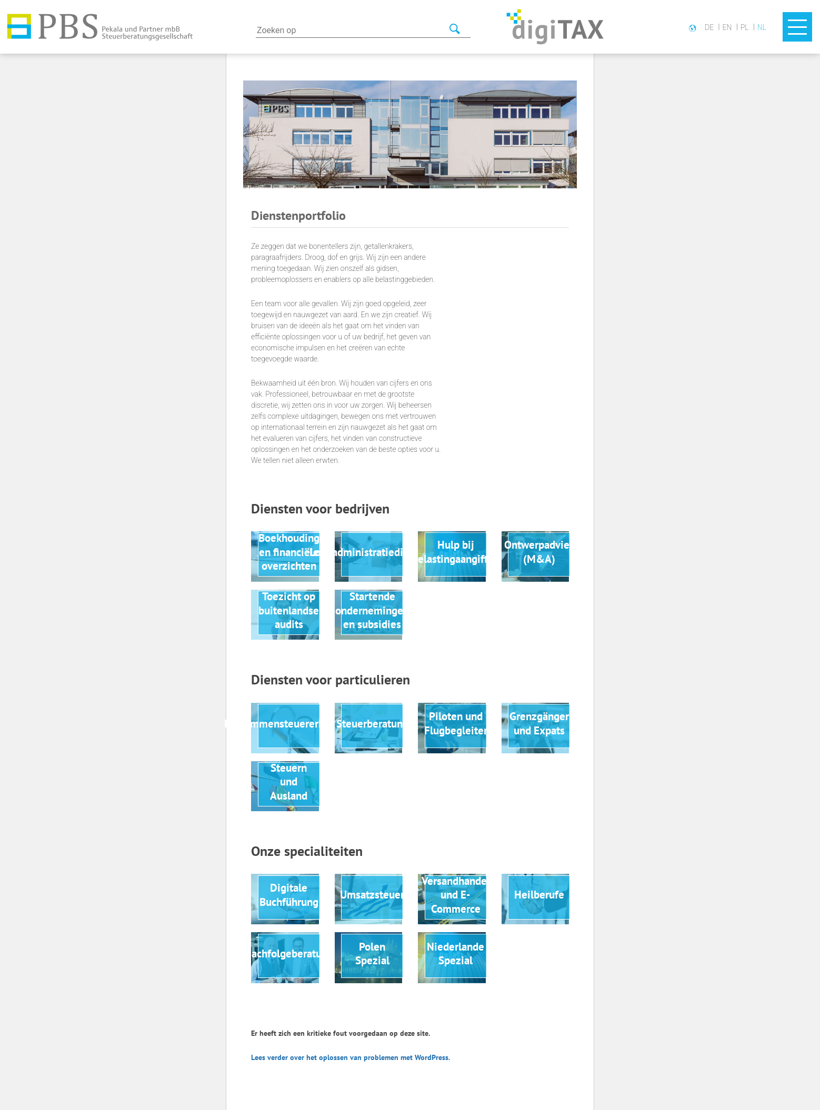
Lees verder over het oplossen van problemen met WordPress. (350, 1057)
